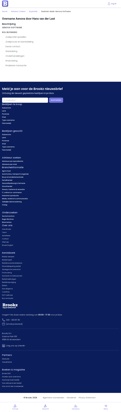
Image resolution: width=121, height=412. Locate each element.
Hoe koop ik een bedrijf (10, 380)
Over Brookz (6, 229)
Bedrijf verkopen (8, 257)
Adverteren (6, 235)
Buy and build (7, 298)
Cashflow (6, 292)
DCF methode (7, 295)
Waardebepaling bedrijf (11, 266)
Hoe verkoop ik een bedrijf (12, 383)
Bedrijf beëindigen (9, 279)
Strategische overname (11, 269)
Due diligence (7, 289)
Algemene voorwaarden (53, 397)
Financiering (7, 273)
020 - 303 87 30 (13, 320)
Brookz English (7, 245)
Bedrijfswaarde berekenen (12, 263)
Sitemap (5, 242)
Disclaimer (71, 397)
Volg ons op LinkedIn (15, 345)
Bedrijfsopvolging (9, 282)
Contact (5, 239)
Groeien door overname (11, 377)
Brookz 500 (6, 373)
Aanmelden (56, 100)
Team (4, 232)
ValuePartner (7, 362)
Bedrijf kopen (7, 260)
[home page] (5, 4)
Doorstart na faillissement (12, 276)
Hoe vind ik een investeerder (12, 386)
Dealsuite (5, 359)
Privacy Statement (87, 397)
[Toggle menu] (106, 407)
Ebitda (4, 285)
